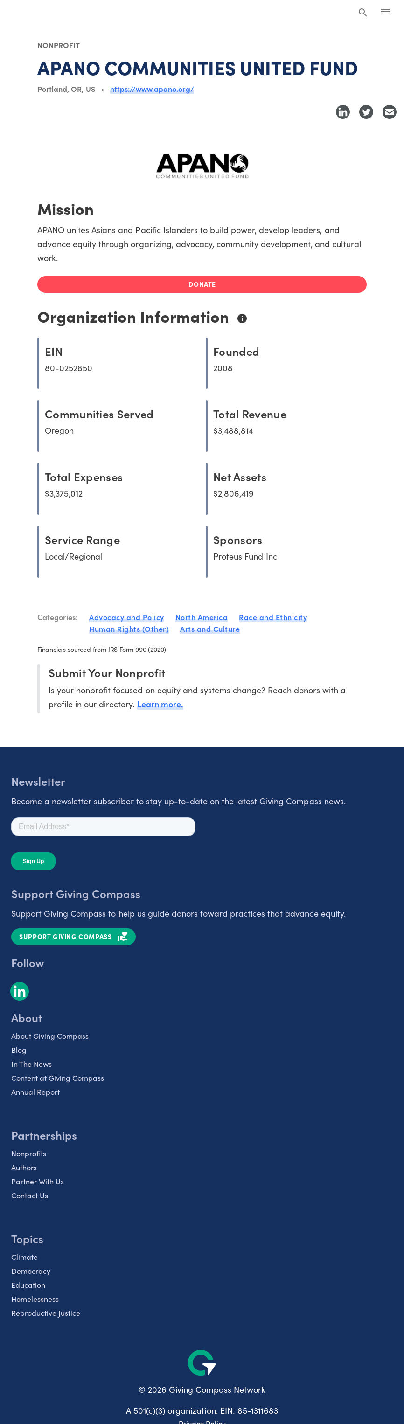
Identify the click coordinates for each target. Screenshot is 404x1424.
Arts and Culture (210, 628)
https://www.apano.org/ (152, 88)
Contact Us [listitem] (29, 1195)
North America (201, 617)
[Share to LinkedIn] (343, 112)
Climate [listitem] (24, 1257)
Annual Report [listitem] (35, 1092)
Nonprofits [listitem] (28, 1153)
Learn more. (160, 704)
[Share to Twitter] (366, 112)
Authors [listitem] (24, 1167)
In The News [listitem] (31, 1064)
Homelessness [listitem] (35, 1299)
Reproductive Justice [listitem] (45, 1313)
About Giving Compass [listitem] (50, 1036)
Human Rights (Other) (129, 628)
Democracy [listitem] (30, 1271)
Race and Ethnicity (273, 617)
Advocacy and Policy (126, 617)
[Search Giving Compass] (363, 13)
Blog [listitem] (19, 1050)
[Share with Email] (390, 112)
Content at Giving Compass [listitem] (57, 1078)
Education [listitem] (28, 1285)
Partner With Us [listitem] (37, 1181)
